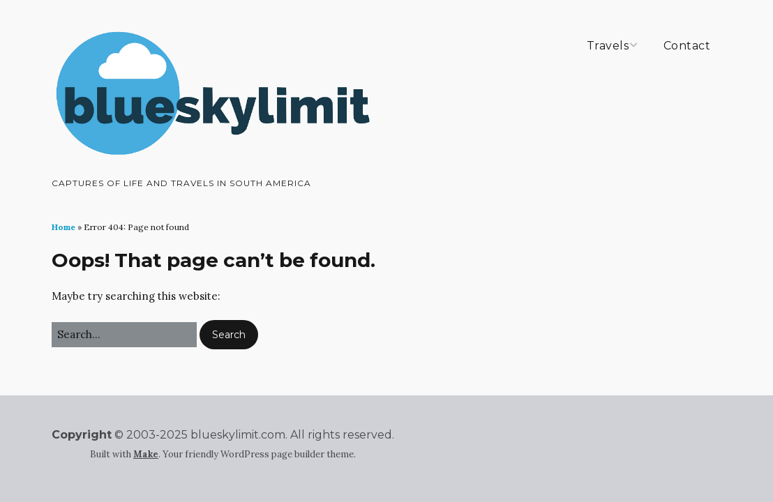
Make (145, 454)
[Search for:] (124, 334)
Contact (687, 45)
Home (63, 227)
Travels (608, 45)
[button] (229, 334)
